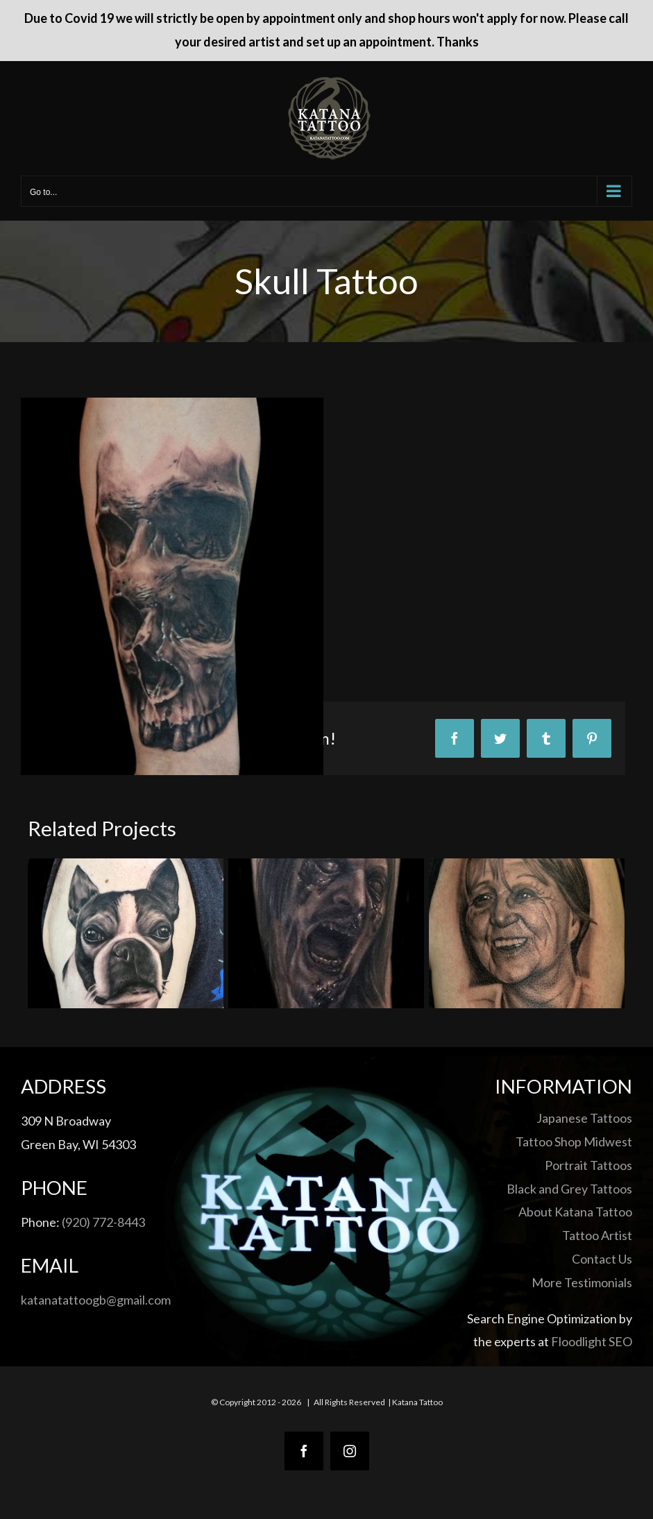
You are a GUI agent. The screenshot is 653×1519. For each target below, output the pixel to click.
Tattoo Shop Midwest (574, 1141)
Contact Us (602, 1258)
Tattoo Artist (597, 1235)
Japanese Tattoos (584, 1118)
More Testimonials (582, 1282)
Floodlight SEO (591, 1341)
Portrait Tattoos (588, 1165)
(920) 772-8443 (103, 1222)
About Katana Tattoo (575, 1211)
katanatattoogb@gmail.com (96, 1299)
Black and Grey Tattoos (569, 1188)
